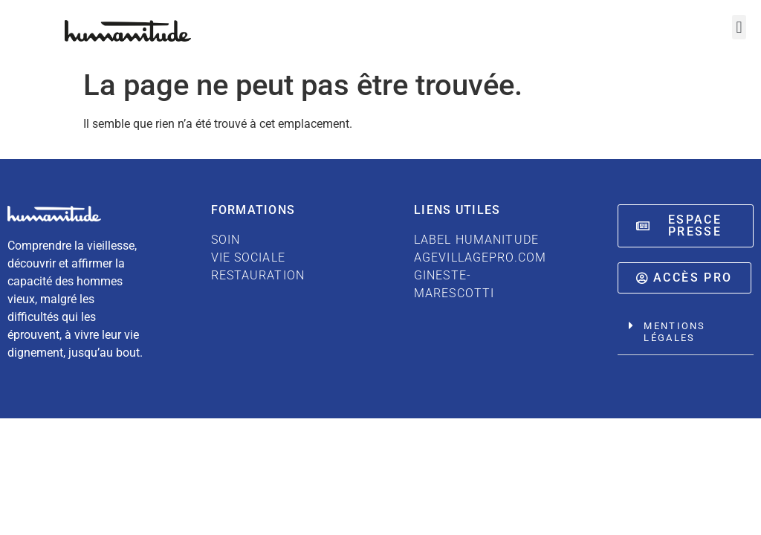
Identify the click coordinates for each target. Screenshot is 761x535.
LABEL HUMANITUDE (476, 240)
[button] (739, 27)
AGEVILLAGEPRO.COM (480, 257)
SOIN (225, 240)
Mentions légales (674, 331)
